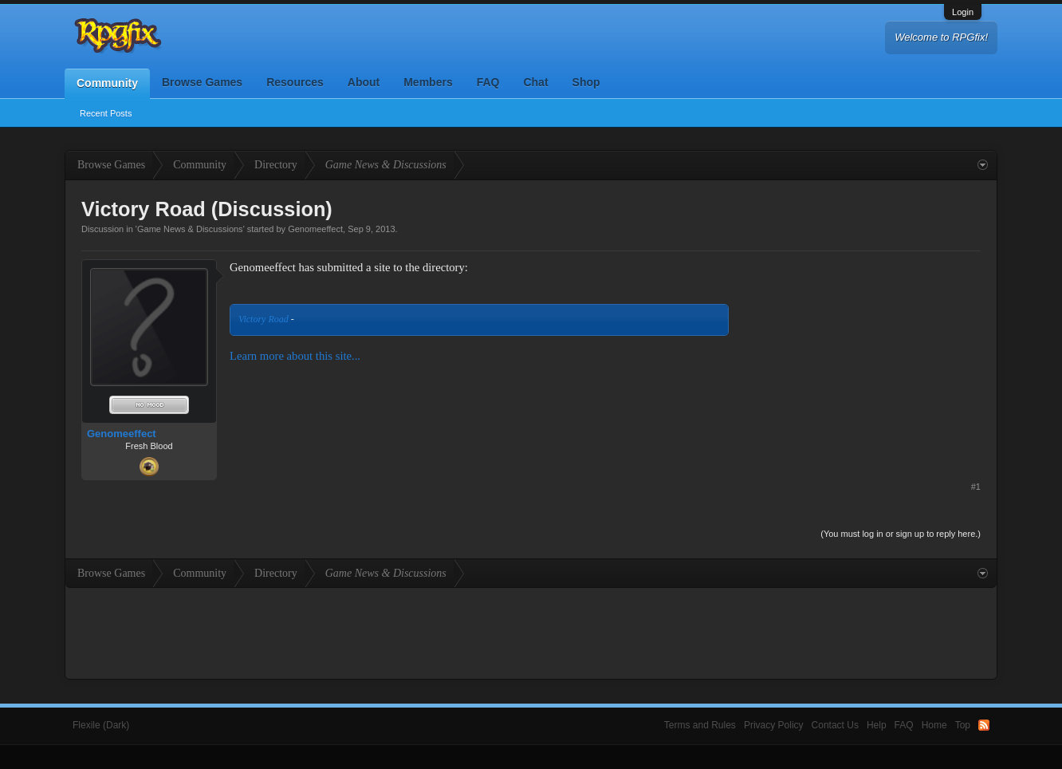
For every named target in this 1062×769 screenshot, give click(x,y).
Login (963, 12)
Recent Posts (106, 113)
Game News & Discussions (190, 229)
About (364, 82)
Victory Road (263, 319)
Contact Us (835, 725)
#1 (976, 486)
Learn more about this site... (295, 355)
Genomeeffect (315, 229)
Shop (586, 82)
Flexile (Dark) (101, 725)
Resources (295, 82)
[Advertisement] (861, 359)
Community (107, 83)
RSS (983, 725)
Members (427, 82)
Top (962, 725)
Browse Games (202, 82)
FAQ (488, 82)
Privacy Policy (774, 725)
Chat (535, 82)
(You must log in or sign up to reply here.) (900, 533)
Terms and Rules (700, 725)
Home (934, 725)
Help (877, 725)
